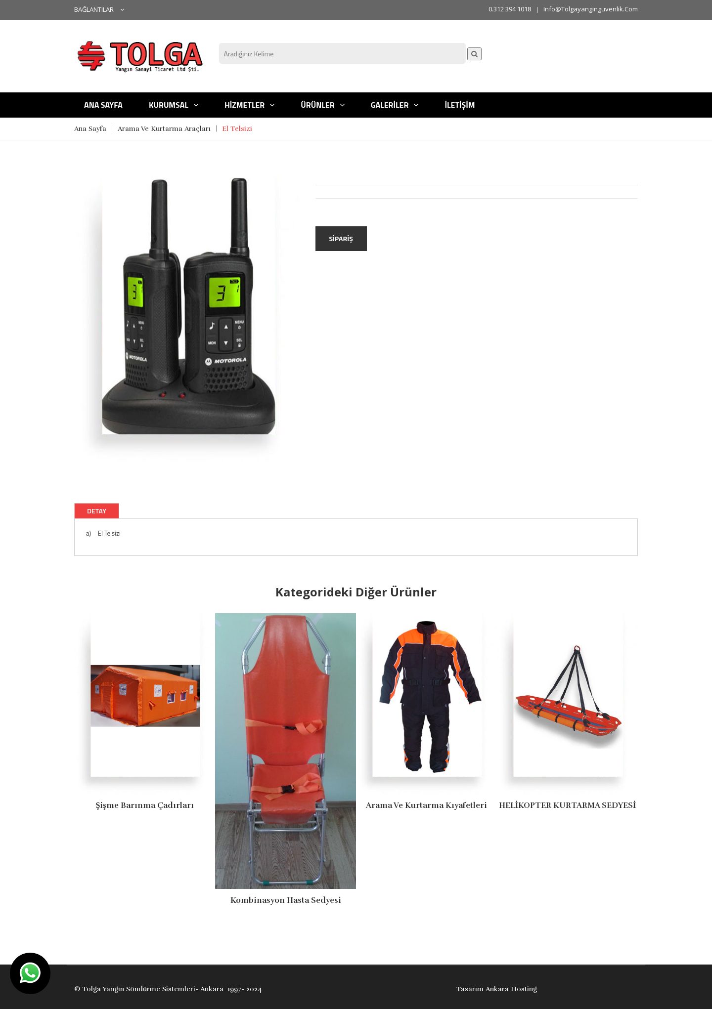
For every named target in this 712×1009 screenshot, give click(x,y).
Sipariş (341, 238)
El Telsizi (237, 129)
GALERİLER (395, 105)
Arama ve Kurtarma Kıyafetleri (426, 805)
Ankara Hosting (511, 989)
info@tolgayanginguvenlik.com (590, 8)
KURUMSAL (173, 105)
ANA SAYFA (103, 105)
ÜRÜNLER (322, 105)
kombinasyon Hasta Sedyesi (285, 900)
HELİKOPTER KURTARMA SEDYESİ (567, 805)
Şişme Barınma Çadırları (144, 805)
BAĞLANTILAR (99, 9)
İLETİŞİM (460, 105)
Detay (96, 510)
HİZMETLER (249, 105)
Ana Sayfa (90, 129)
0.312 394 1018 (510, 8)
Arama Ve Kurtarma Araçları (164, 129)
